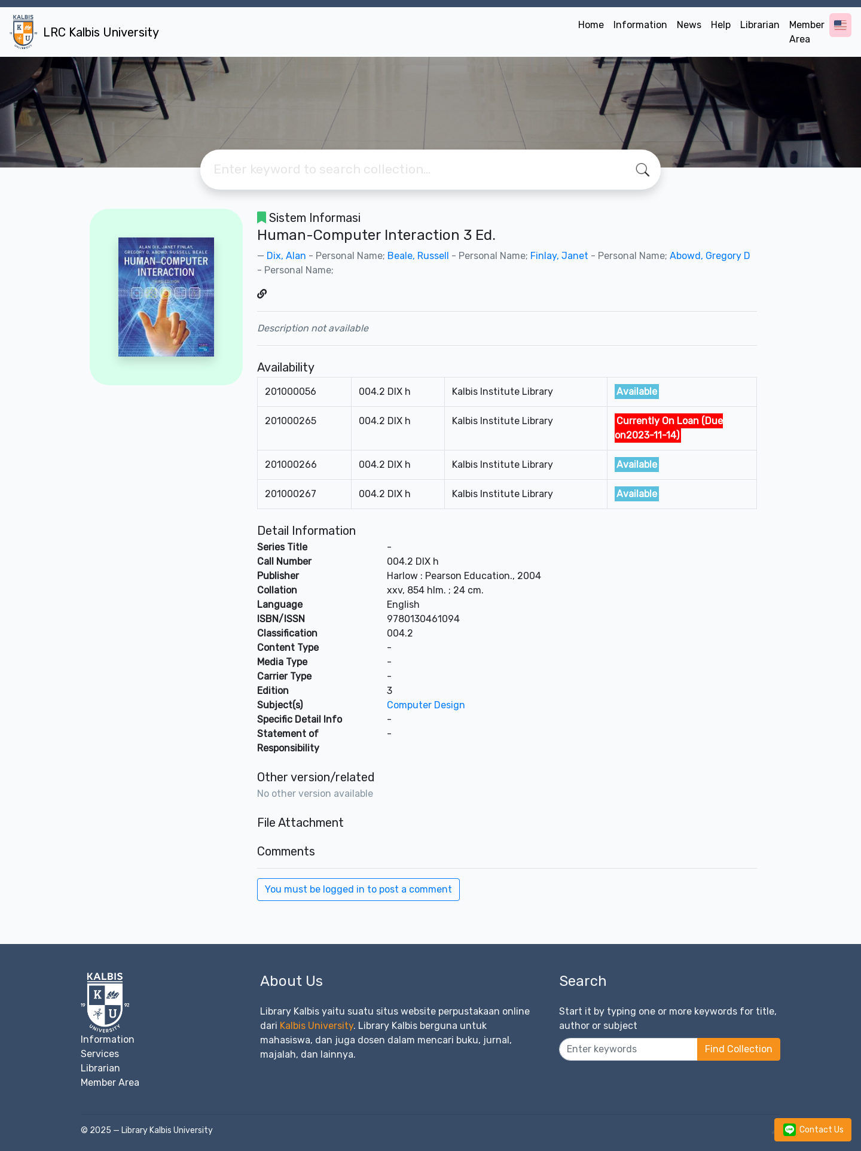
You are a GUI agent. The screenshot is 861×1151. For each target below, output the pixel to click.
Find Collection (739, 1049)
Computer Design (426, 705)
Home (591, 25)
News (689, 25)
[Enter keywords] (628, 1049)
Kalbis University (316, 1025)
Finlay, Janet (559, 255)
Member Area (807, 32)
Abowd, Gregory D (710, 255)
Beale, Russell (418, 255)
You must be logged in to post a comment (358, 889)
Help (721, 25)
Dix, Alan (286, 255)
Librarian (760, 25)
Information (640, 25)
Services (100, 1053)
